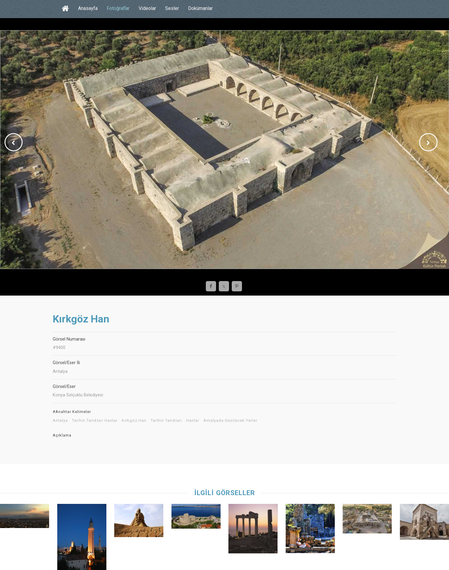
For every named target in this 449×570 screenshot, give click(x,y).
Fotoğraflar (118, 8)
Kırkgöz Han (134, 420)
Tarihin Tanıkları (166, 420)
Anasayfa (88, 8)
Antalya (60, 420)
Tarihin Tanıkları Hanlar (95, 420)
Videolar (147, 8)
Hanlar (192, 420)
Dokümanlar (200, 8)
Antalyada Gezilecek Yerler (230, 420)
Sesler (172, 8)
